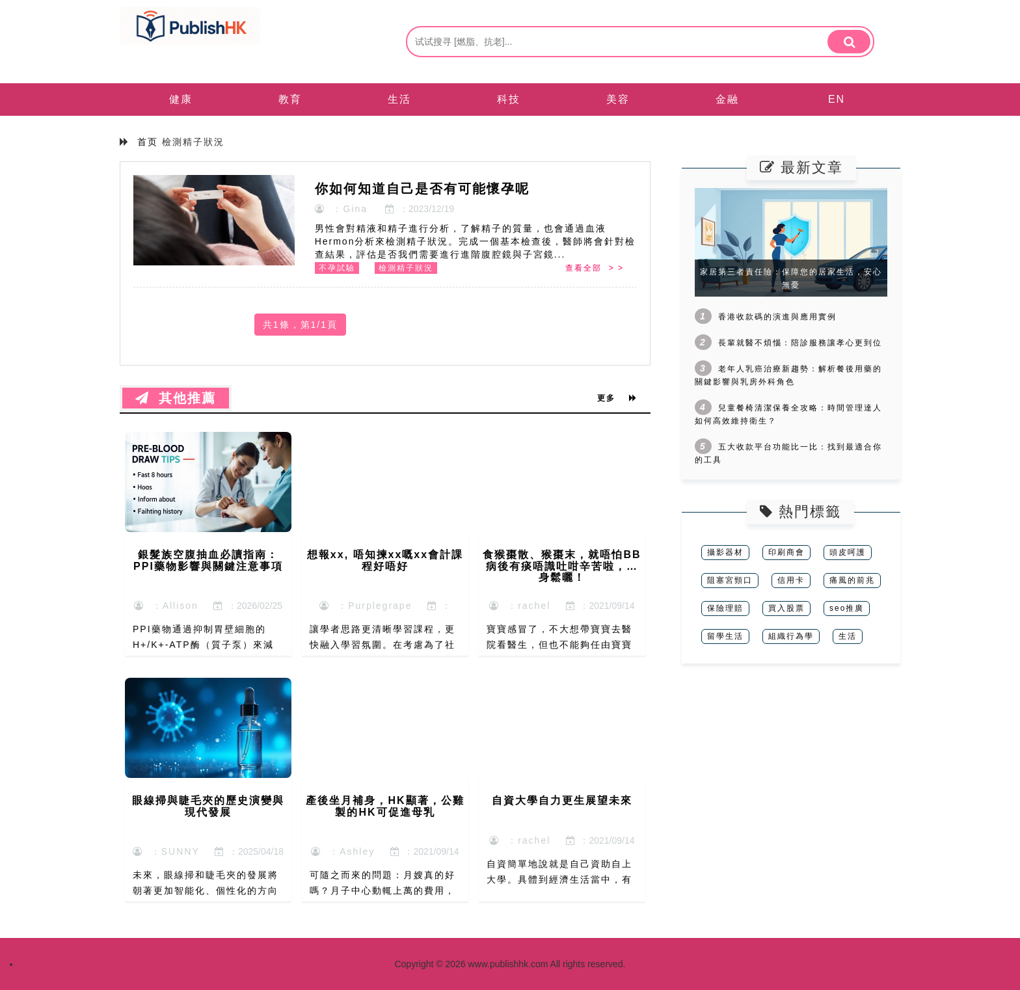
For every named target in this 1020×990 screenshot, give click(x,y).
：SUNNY (166, 851)
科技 (508, 99)
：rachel (519, 605)
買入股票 (786, 608)
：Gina (341, 209)
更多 (617, 398)
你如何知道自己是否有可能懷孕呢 (422, 188)
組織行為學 (791, 636)
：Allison (166, 605)
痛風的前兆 (852, 580)
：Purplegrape (365, 605)
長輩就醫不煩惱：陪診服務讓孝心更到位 (800, 342)
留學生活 (725, 636)
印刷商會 (786, 552)
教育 (290, 99)
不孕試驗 (337, 268)
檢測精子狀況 (406, 268)
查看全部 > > (594, 268)
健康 (181, 99)
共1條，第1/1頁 (300, 324)
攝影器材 (725, 552)
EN (836, 99)
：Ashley (343, 851)
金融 (727, 99)
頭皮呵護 (847, 552)
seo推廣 (846, 608)
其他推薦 (175, 398)
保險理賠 (725, 608)
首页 (147, 142)
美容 (618, 99)
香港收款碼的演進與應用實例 (777, 316)
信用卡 (791, 580)
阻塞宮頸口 (730, 580)
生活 (399, 99)
